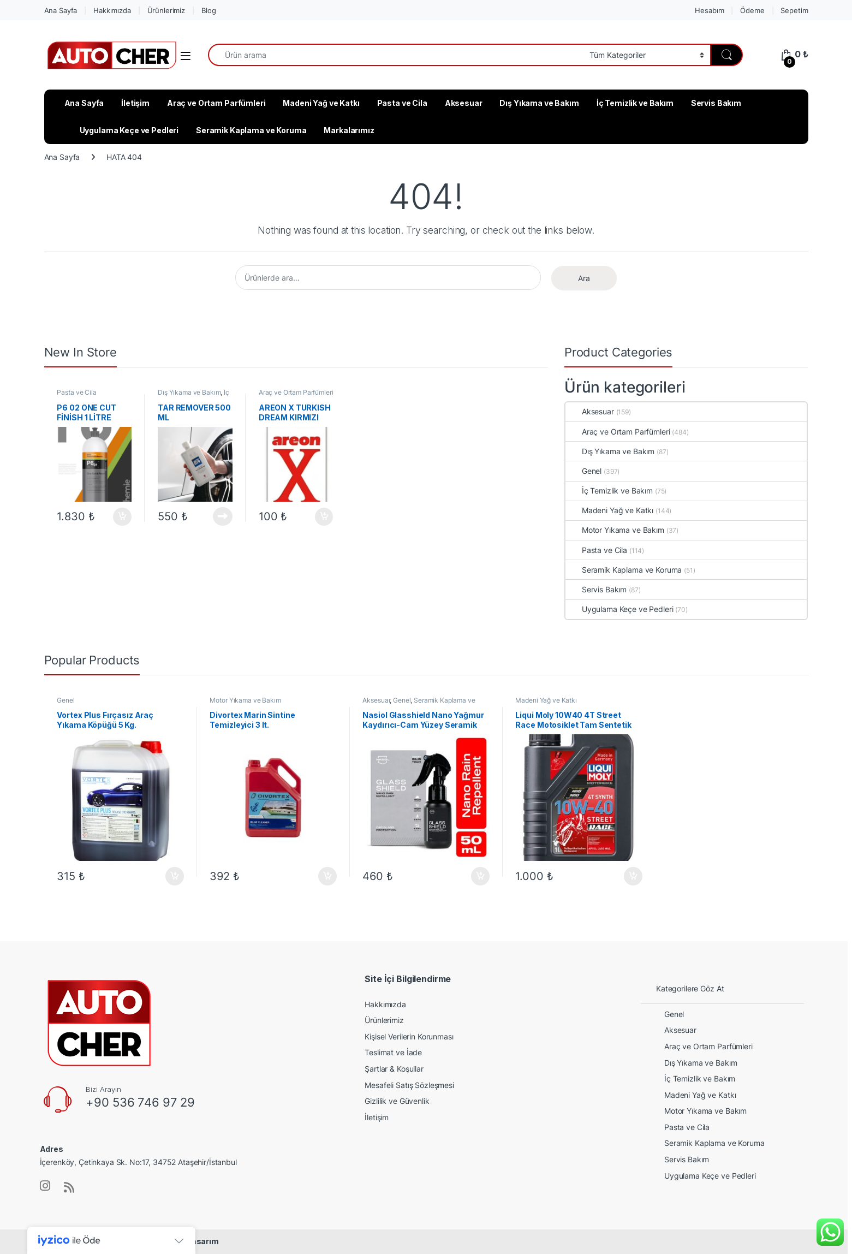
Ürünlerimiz (166, 10)
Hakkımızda (112, 10)
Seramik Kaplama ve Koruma (251, 130)
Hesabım (709, 10)
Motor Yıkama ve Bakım (614, 529)
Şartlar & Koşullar (394, 1068)
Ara (584, 278)
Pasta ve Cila (402, 103)
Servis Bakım (716, 103)
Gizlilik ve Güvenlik (397, 1101)
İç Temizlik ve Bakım (635, 103)
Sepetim (794, 10)
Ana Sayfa (61, 10)
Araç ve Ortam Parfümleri (216, 103)
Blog (208, 10)
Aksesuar (463, 103)
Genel (583, 471)
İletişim (135, 103)
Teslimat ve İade (393, 1052)
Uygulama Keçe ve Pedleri (129, 130)
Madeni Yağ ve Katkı (321, 103)
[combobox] (395, 55)
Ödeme (752, 10)
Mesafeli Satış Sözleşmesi (409, 1085)
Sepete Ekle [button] (122, 517)
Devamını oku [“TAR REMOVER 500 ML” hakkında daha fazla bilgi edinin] (223, 516)
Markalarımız (349, 130)
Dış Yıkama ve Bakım (539, 103)
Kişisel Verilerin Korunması (409, 1036)
